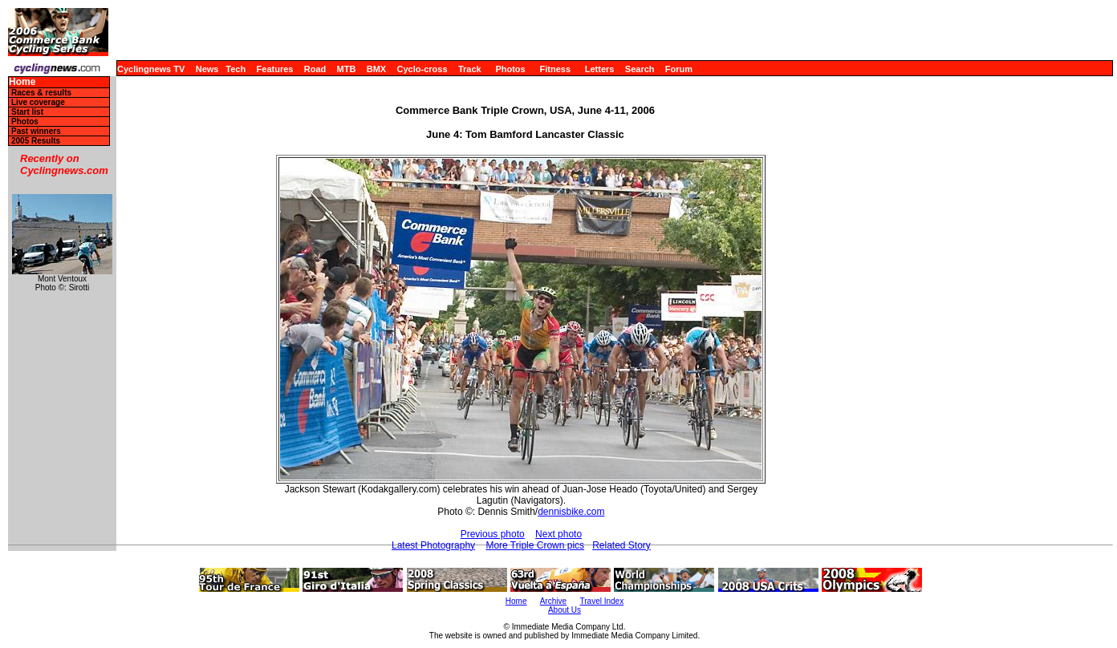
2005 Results (35, 140)
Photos (510, 69)
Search (640, 69)
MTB (346, 69)
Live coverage (38, 102)
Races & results (41, 92)
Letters (600, 69)
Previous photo (493, 534)
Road (315, 69)
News (207, 69)
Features (275, 69)
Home (22, 82)
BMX (376, 69)
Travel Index (602, 601)
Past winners (36, 131)
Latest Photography (433, 545)
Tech (235, 69)
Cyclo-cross (422, 69)
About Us (564, 609)
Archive (553, 601)
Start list (27, 111)
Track (469, 69)
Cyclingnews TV (151, 69)
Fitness (555, 69)
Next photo (558, 534)
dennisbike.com (571, 511)
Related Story (621, 545)
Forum (679, 69)
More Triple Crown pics (534, 545)
